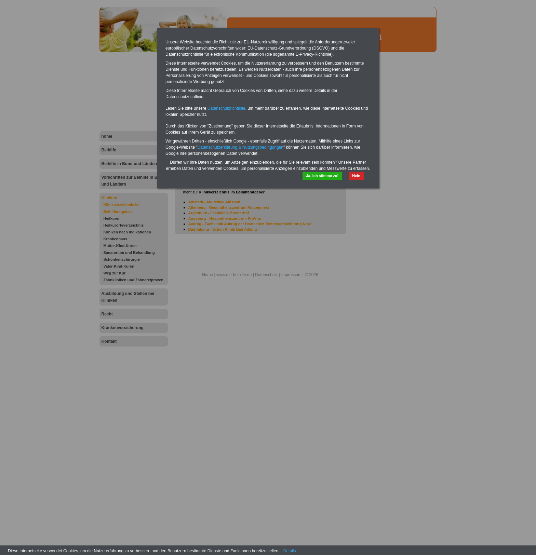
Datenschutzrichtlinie (226, 108)
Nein (356, 176)
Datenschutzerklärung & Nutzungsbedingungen (240, 147)
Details (289, 551)
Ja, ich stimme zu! (322, 176)
